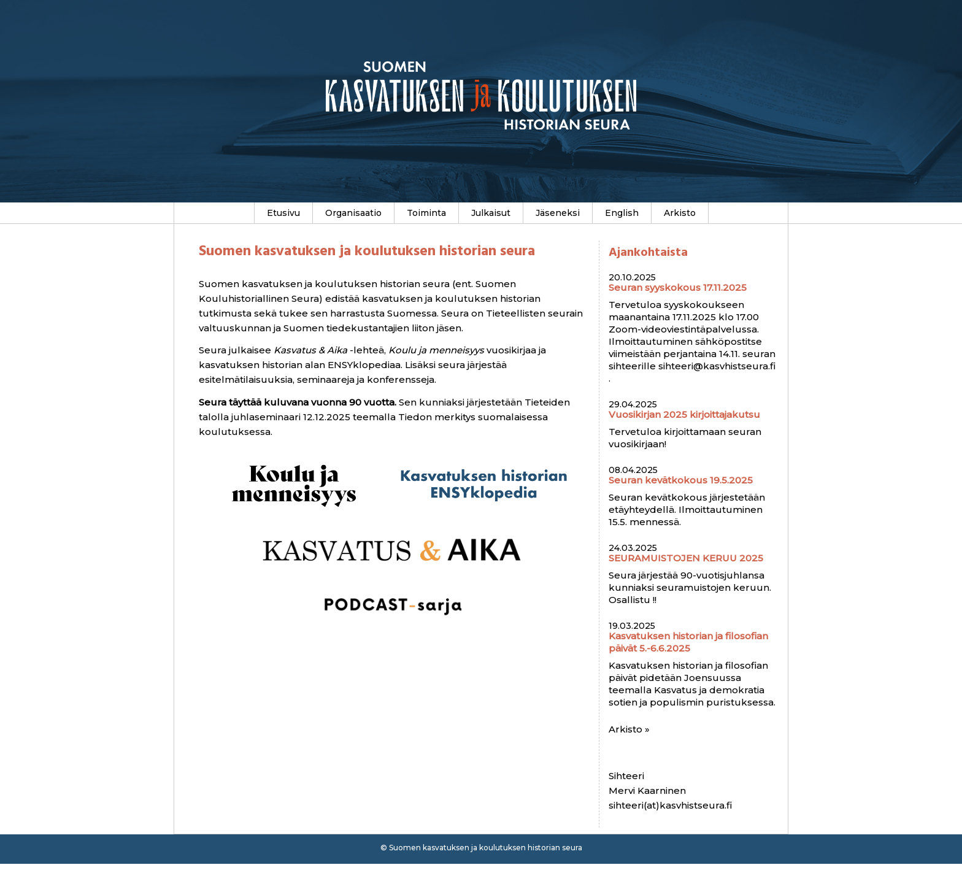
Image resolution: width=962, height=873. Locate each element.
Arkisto (680, 212)
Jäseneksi (558, 212)
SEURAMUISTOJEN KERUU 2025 (686, 558)
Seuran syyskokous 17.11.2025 (678, 287)
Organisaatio (353, 212)
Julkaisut (490, 212)
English (622, 212)
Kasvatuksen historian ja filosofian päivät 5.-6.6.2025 (688, 642)
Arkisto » (629, 729)
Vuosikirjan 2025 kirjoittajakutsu (684, 414)
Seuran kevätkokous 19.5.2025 (681, 480)
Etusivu (283, 212)
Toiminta (426, 212)
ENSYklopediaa (364, 365)
